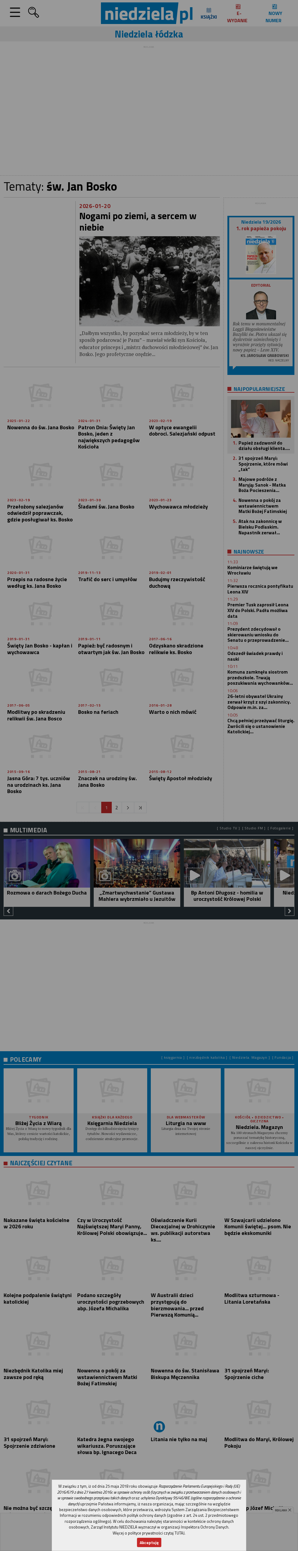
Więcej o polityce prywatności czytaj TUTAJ (148, 1533)
